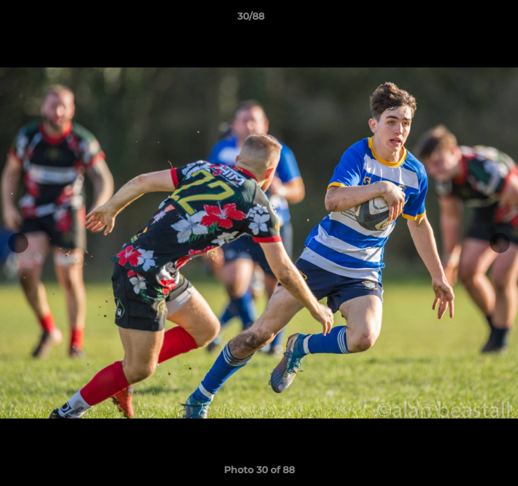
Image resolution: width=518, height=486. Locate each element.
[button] (469, 20)
